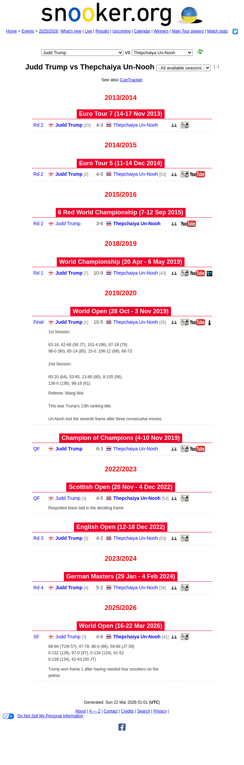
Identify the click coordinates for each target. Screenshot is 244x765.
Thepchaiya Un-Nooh (135, 125)
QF (36, 448)
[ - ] (216, 66)
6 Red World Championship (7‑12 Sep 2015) (121, 212)
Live (88, 31)
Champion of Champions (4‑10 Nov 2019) (121, 437)
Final (38, 322)
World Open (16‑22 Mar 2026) (121, 625)
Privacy (160, 711)
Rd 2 (38, 125)
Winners (161, 31)
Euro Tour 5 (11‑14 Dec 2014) (120, 163)
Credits (127, 711)
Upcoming (121, 31)
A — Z (94, 711)
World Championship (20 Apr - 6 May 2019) (120, 261)
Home (11, 31)
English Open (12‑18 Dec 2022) (120, 527)
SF (36, 636)
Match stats (217, 31)
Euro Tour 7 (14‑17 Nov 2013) (121, 113)
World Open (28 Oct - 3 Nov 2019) (121, 311)
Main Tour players (188, 31)
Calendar (142, 31)
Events (28, 31)
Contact (111, 711)
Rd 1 (38, 273)
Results (102, 31)
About (80, 711)
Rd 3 (38, 538)
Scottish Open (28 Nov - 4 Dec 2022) (120, 487)
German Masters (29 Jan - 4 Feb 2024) (120, 576)
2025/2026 (48, 31)
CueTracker (131, 79)
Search (143, 711)
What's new (70, 31)
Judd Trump (68, 125)
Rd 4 (38, 587)
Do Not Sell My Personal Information (43, 716)
